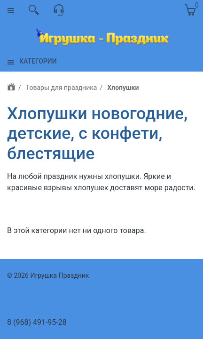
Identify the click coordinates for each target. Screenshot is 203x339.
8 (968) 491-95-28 (37, 322)
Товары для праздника (61, 87)
